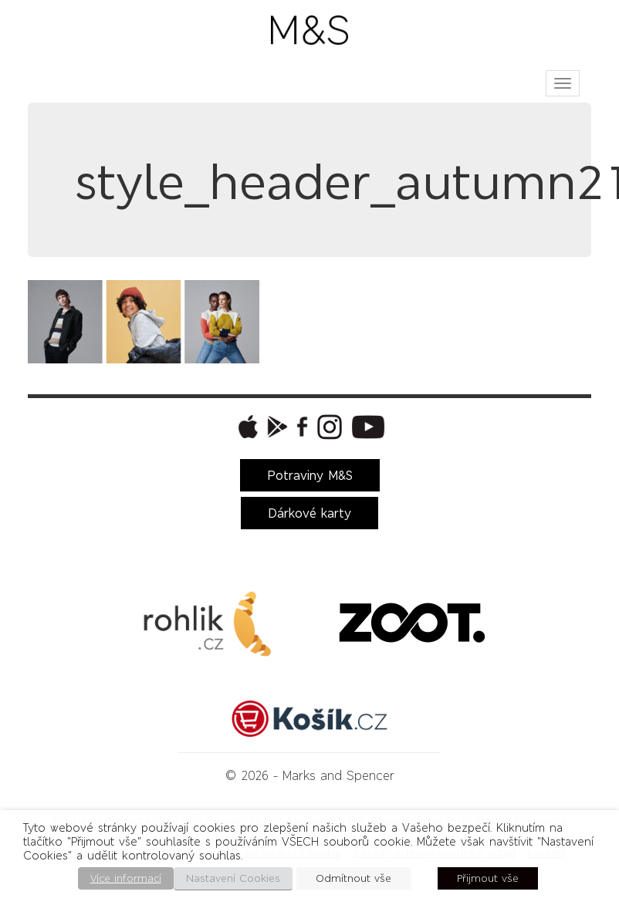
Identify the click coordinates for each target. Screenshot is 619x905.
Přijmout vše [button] (488, 878)
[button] (246, 426)
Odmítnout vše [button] (353, 878)
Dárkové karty (309, 513)
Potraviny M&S (310, 475)
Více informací (125, 878)
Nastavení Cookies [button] (233, 878)
